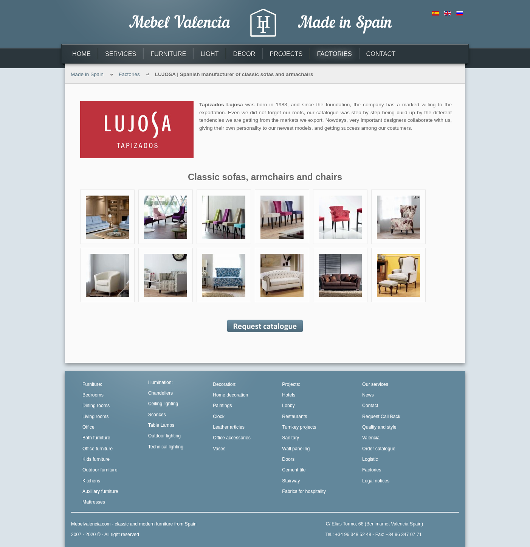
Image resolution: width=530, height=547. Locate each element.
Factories (129, 74)
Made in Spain (87, 74)
